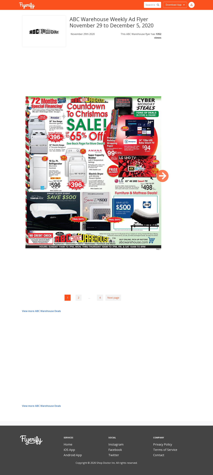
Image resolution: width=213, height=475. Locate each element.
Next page (113, 297)
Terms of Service (165, 450)
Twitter (113, 455)
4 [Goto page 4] (100, 297)
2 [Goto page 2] (78, 297)
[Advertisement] (91, 75)
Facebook (115, 450)
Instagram (115, 444)
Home (68, 444)
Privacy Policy (162, 444)
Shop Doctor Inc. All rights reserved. (117, 463)
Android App (73, 455)
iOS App (69, 450)
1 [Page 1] (67, 297)
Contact (158, 455)
